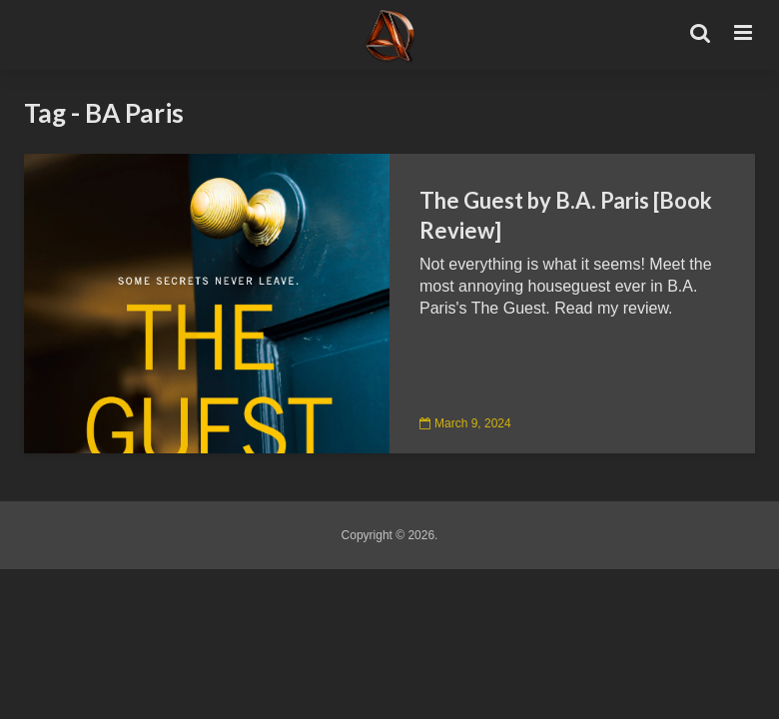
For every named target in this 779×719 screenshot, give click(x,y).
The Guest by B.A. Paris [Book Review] (565, 215)
